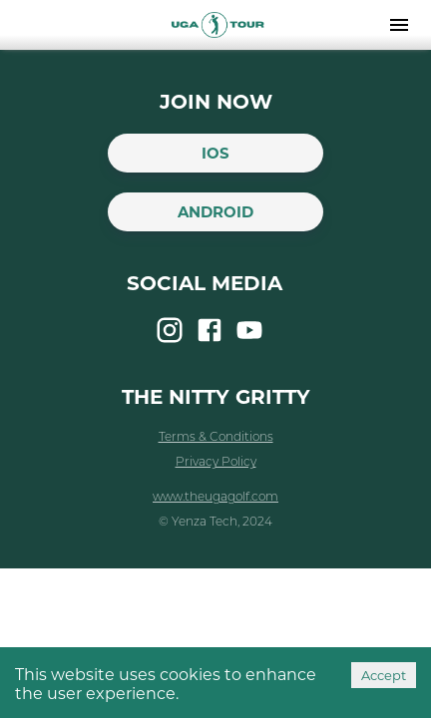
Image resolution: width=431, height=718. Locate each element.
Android (215, 211)
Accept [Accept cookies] (383, 675)
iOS (215, 153)
